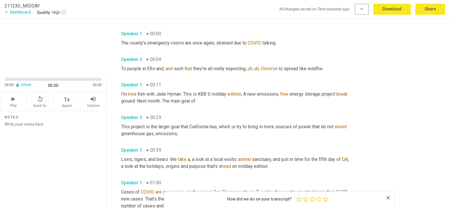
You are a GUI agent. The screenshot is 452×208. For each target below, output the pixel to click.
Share (430, 9)
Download (392, 9)
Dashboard (18, 12)
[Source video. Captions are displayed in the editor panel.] (53, 45)
